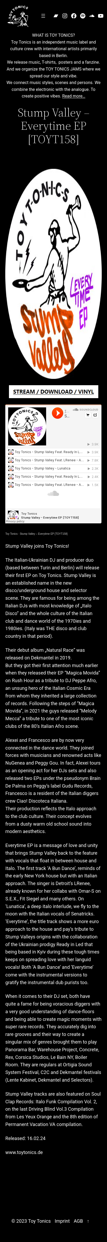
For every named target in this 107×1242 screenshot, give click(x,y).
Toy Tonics (11, 533)
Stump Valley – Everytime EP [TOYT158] (43, 533)
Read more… (73, 96)
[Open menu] (43, 16)
